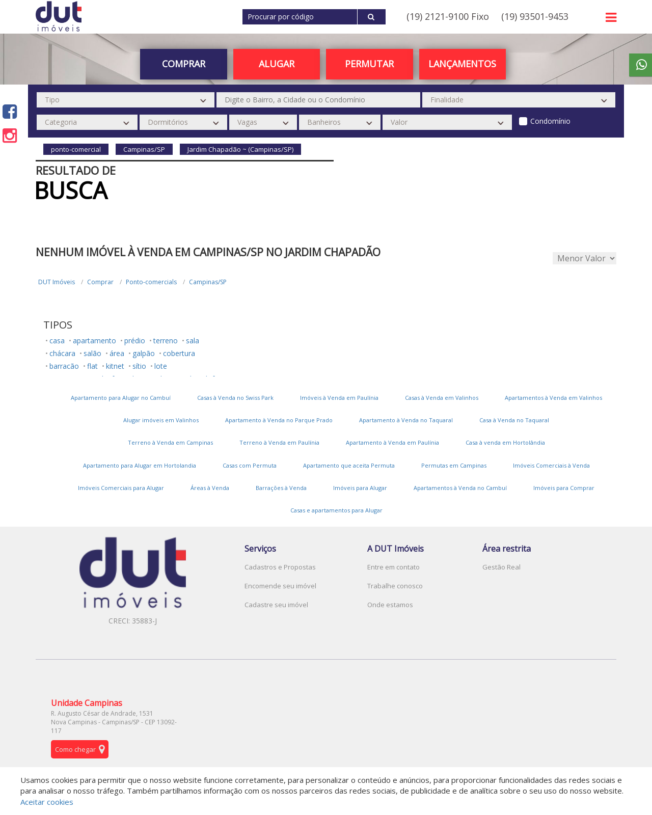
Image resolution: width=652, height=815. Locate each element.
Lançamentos (462, 64)
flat (92, 366)
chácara (62, 353)
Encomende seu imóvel (280, 585)
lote (160, 366)
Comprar (183, 64)
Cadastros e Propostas (280, 567)
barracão (64, 366)
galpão (143, 353)
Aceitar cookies (46, 802)
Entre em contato (393, 567)
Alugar (276, 64)
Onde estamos (390, 604)
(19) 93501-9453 (534, 16)
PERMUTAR (369, 64)
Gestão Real (501, 567)
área (117, 353)
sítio (139, 366)
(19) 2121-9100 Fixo (447, 16)
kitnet (115, 366)
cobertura (179, 353)
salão (92, 353)
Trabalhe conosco (395, 585)
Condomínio (550, 121)
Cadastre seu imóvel (276, 604)
